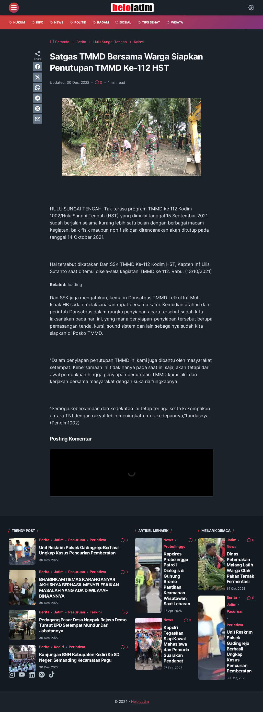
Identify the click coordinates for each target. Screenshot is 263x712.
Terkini (96, 612)
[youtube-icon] (22, 675)
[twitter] (37, 77)
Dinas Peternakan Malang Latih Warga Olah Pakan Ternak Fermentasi (240, 567)
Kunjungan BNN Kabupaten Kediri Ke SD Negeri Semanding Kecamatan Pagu (79, 657)
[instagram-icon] (12, 675)
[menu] (14, 8)
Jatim (59, 540)
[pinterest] (37, 108)
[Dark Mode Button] (251, 8)
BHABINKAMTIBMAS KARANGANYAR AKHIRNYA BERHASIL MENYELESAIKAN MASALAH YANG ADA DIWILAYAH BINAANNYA (79, 588)
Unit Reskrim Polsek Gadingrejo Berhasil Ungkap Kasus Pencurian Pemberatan (79, 550)
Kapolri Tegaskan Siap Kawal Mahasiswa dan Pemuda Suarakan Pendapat (176, 644)
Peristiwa (98, 540)
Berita (44, 540)
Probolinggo (175, 546)
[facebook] (37, 66)
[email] (37, 119)
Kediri (59, 647)
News (168, 540)
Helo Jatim (140, 701)
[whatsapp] (37, 87)
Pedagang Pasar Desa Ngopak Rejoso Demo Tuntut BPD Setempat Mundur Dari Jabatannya (82, 625)
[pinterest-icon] (42, 675)
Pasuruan (76, 540)
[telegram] (37, 98)
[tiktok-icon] (52, 675)
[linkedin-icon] (32, 675)
